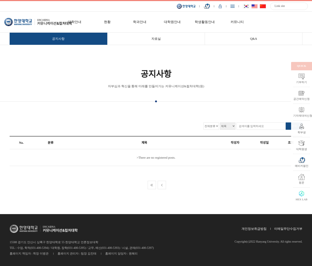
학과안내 (139, 22)
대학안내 (74, 22)
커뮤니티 (237, 22)
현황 (107, 22)
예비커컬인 (301, 165)
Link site (280, 6)
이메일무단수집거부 (288, 228)
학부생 (302, 132)
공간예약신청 (301, 98)
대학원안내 (172, 22)
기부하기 (301, 82)
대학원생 (301, 149)
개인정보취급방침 (254, 228)
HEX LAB (301, 199)
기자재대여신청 (301, 115)
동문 (301, 182)
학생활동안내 (205, 22)
